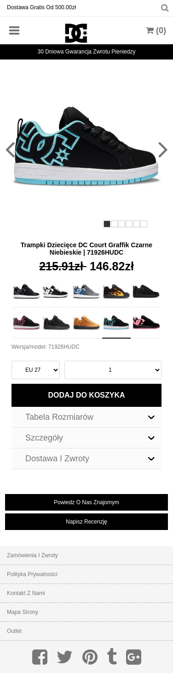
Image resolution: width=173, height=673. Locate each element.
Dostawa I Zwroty (57, 458)
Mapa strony (22, 612)
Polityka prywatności (32, 574)
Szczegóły (44, 437)
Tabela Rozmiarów (59, 417)
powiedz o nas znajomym (86, 502)
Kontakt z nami (26, 593)
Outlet (14, 631)
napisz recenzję (86, 521)
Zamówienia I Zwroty (32, 555)
